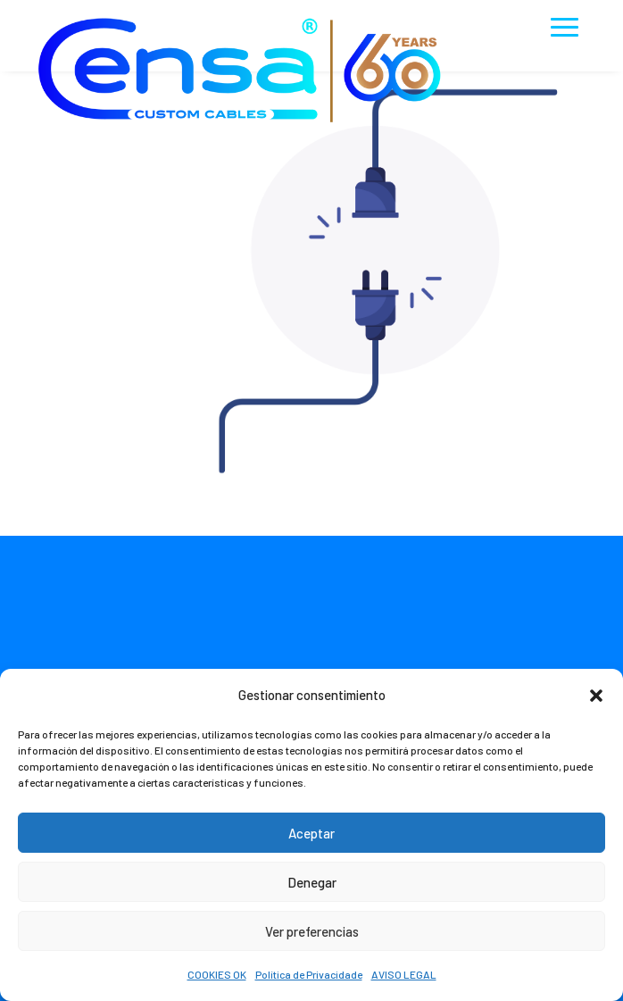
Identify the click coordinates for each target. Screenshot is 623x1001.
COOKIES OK (216, 974)
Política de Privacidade (308, 974)
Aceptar (311, 833)
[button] (596, 696)
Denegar (311, 882)
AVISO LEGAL (403, 974)
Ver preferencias (312, 931)
